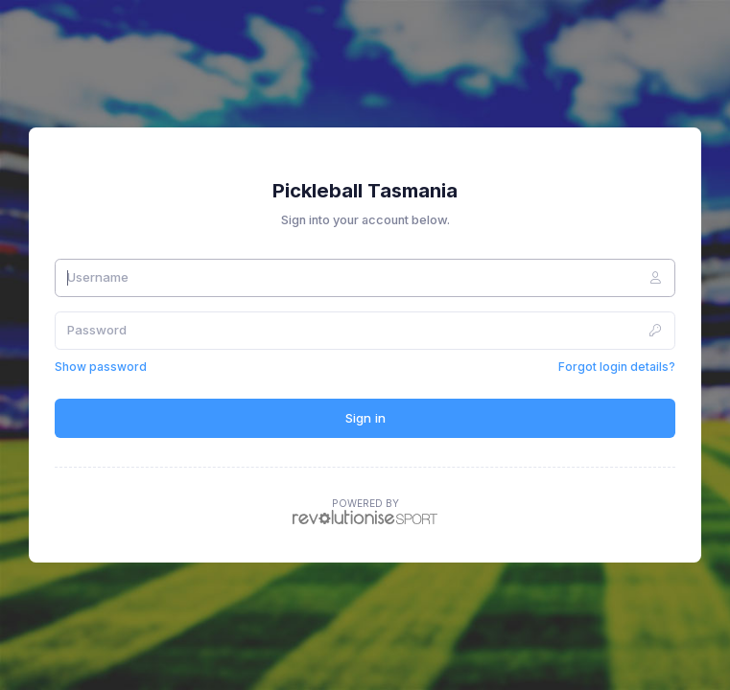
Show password (101, 366)
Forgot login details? (616, 366)
